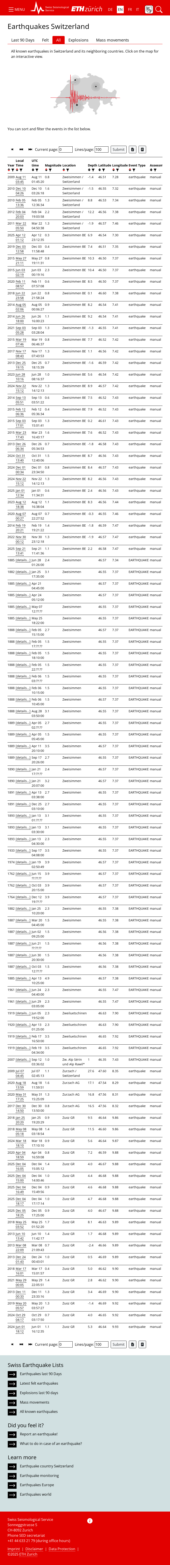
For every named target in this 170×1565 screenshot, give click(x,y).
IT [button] (137, 9)
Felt (45, 40)
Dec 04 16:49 (21, 1189)
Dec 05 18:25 (21, 1212)
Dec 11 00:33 (21, 1294)
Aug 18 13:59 (21, 1085)
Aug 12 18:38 (21, 504)
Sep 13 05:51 (21, 399)
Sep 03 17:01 (21, 423)
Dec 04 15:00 (21, 1178)
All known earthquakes (39, 1411)
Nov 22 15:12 (21, 388)
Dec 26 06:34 (21, 446)
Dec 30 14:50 (21, 1108)
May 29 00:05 (21, 1282)
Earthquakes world (35, 1494)
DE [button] (110, 9)
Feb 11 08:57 (20, 283)
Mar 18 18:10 (21, 1143)
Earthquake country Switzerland (46, 1466)
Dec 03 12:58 (21, 248)
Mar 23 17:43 (21, 434)
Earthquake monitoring (39, 1475)
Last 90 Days (23, 40)
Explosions (78, 40)
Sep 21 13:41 (21, 550)
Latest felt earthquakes (39, 1383)
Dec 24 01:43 (21, 1259)
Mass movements (112, 40)
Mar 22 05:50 (21, 225)
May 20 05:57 (21, 1305)
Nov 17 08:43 (21, 353)
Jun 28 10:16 (20, 376)
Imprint (14, 1548)
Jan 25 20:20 (20, 1119)
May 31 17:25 (21, 1096)
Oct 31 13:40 (20, 458)
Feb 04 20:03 (20, 214)
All (58, 40)
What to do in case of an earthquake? (51, 1443)
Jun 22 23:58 (20, 295)
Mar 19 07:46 (21, 341)
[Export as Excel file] (132, 149)
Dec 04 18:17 (21, 1201)
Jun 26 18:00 (20, 318)
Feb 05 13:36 (20, 202)
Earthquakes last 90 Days (41, 1373)
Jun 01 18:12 (20, 1329)
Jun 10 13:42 (20, 1236)
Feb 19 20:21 (20, 527)
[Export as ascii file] (142, 149)
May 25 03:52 (21, 1224)
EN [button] (120, 9)
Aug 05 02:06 (21, 306)
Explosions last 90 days (39, 1392)
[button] (16, 9)
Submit (119, 149)
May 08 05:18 (21, 1131)
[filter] (12, 170)
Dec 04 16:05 (21, 1166)
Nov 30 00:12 (21, 539)
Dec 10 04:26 (21, 190)
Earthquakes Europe (37, 1484)
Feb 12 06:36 (20, 411)
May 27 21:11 (21, 260)
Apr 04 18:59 (20, 1154)
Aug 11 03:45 (21, 179)
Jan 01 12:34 (20, 492)
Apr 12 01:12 (20, 237)
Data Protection (62, 1548)
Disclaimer (34, 1548)
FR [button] (130, 9)
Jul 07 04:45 (20, 1073)
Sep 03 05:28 (21, 330)
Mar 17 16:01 (21, 1270)
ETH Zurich (28, 1554)
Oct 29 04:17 (20, 1317)
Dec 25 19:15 (21, 365)
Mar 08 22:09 (21, 1247)
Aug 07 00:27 (21, 516)
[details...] (23, 560)
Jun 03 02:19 (20, 272)
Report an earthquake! (39, 1434)
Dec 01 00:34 (21, 469)
